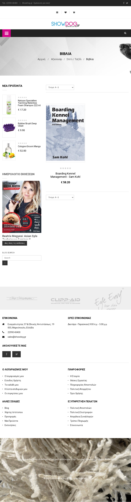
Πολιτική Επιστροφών (81, 412)
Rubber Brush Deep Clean (27, 125)
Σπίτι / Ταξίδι (74, 59)
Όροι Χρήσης (76, 393)
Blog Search (8, 253)
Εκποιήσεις (10, 425)
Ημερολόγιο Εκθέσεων (18, 174)
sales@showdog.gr (17, 337)
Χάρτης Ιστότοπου (14, 412)
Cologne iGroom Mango (29, 146)
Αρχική (41, 59)
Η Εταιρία (75, 376)
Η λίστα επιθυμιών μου (16, 389)
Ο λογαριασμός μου (14, 376)
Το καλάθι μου (12, 385)
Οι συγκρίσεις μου (14, 393)
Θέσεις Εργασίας (78, 380)
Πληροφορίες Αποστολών (83, 385)
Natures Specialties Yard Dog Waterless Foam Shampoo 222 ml (29, 103)
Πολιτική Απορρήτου (80, 389)
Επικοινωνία (76, 425)
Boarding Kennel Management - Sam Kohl (65, 175)
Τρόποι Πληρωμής (79, 421)
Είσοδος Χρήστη (13, 380)
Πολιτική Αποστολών (81, 408)
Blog (7, 408)
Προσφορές (10, 417)
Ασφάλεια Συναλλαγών (81, 417)
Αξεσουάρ (56, 59)
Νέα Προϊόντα (11, 421)
